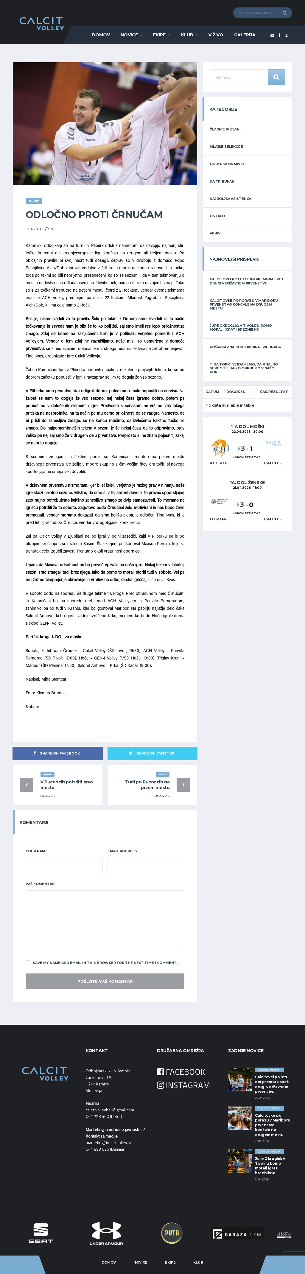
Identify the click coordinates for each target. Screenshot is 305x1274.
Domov (101, 35)
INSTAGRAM (183, 1085)
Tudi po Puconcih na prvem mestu (147, 784)
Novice (129, 35)
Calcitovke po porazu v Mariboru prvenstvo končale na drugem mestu (244, 304)
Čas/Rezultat (274, 392)
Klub (187, 35)
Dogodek (235, 392)
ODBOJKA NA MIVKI (227, 164)
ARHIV (215, 233)
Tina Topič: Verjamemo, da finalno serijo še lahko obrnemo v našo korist (244, 368)
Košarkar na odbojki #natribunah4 (245, 347)
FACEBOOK (181, 1071)
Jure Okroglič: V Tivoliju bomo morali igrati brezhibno (241, 327)
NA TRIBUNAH (222, 181)
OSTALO (217, 216)
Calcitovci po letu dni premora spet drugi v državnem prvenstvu (247, 281)
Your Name (37, 851)
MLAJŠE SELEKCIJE (226, 146)
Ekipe (159, 35)
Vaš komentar (40, 884)
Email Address (122, 851)
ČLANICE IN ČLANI (225, 129)
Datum (212, 392)
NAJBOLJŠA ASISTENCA (230, 199)
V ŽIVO (215, 35)
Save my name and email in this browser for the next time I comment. (102, 962)
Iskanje (276, 77)
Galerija (245, 35)
